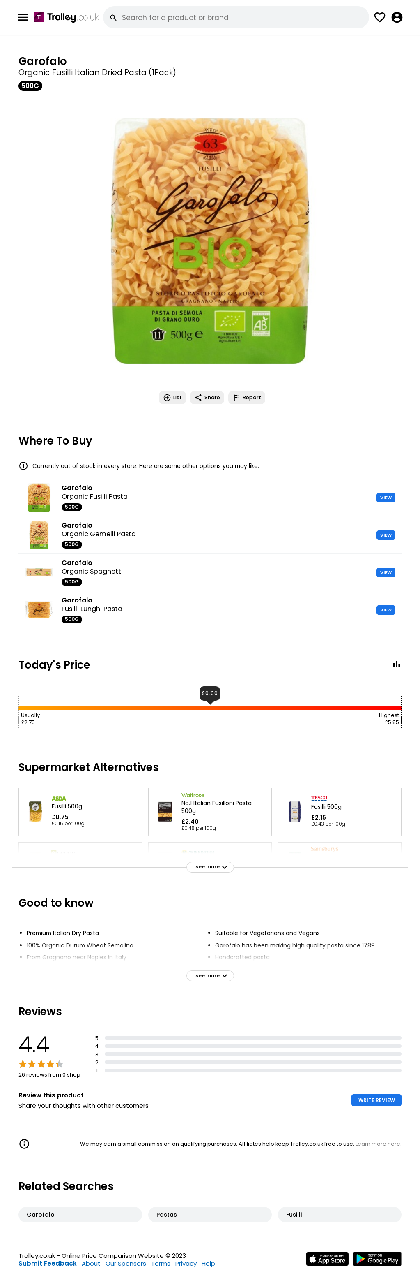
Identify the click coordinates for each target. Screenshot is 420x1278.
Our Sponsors (126, 1263)
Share (207, 398)
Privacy (186, 1263)
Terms (160, 1263)
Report (246, 398)
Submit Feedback (47, 1263)
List (172, 398)
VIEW (386, 497)
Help (208, 1263)
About (91, 1263)
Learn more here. (379, 1144)
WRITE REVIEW (376, 1100)
